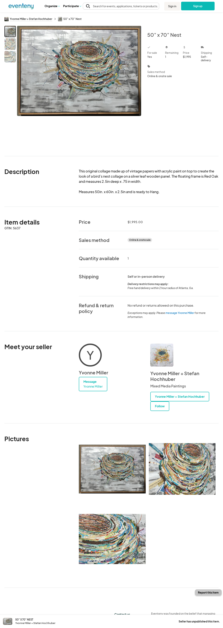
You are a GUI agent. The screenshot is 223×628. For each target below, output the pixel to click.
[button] (52, 6)
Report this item (208, 592)
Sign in (172, 6)
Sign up (198, 6)
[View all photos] (79, 88)
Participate (72, 6)
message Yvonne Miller (179, 312)
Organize (52, 6)
